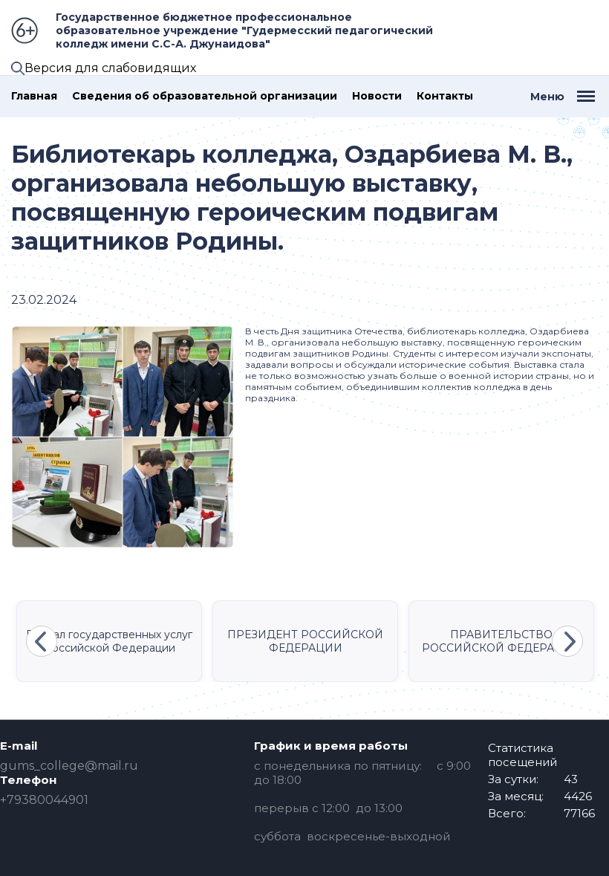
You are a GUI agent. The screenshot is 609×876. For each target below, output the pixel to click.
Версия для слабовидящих (110, 68)
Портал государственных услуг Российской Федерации (109, 641)
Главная (34, 96)
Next (567, 641)
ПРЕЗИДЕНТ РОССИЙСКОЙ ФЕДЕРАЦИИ (305, 641)
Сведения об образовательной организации (204, 96)
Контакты (445, 96)
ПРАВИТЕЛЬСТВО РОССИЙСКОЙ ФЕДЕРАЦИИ (501, 641)
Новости (377, 96)
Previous (41, 641)
